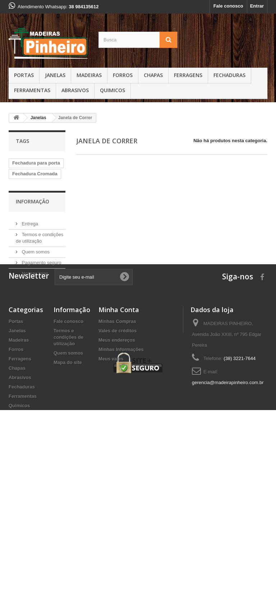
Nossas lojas (34, 362)
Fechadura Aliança (33, 233)
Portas (24, 75)
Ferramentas (32, 90)
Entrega (29, 313)
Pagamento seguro (40, 352)
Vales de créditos (117, 463)
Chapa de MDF (28, 255)
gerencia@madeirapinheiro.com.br (228, 515)
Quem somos (35, 341)
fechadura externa (32, 201)
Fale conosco (228, 6)
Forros (123, 75)
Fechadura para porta (36, 163)
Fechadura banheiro (34, 212)
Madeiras (89, 75)
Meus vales (110, 491)
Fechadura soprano (34, 266)
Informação (32, 293)
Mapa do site (68, 495)
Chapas (153, 75)
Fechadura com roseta (29, 187)
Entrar (257, 6)
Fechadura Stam (30, 222)
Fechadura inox (29, 244)
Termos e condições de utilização (68, 470)
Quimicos (112, 90)
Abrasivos (75, 90)
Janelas (55, 75)
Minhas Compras (117, 454)
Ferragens (188, 75)
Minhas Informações (121, 482)
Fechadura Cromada (35, 173)
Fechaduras (229, 75)
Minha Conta (118, 442)
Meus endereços (116, 473)
